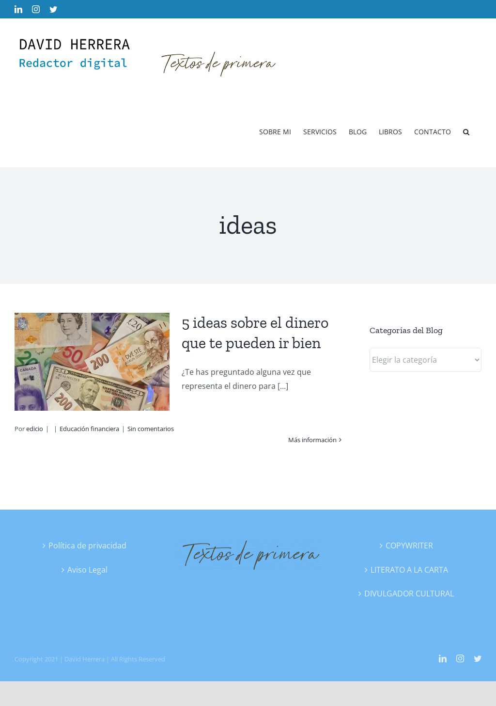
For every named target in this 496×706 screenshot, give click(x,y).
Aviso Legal (87, 569)
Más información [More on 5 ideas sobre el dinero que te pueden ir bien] (312, 439)
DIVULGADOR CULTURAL (409, 593)
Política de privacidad (87, 545)
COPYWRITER (409, 545)
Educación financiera (89, 428)
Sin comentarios (150, 428)
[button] (466, 131)
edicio (34, 428)
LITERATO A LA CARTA (409, 569)
